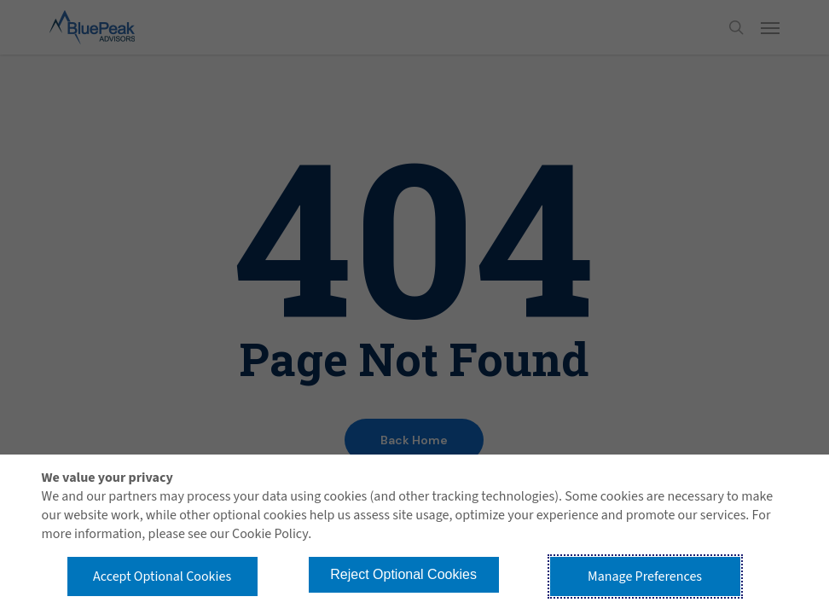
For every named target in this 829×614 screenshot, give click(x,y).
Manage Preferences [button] (645, 576)
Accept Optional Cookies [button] (162, 576)
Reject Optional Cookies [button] (403, 574)
